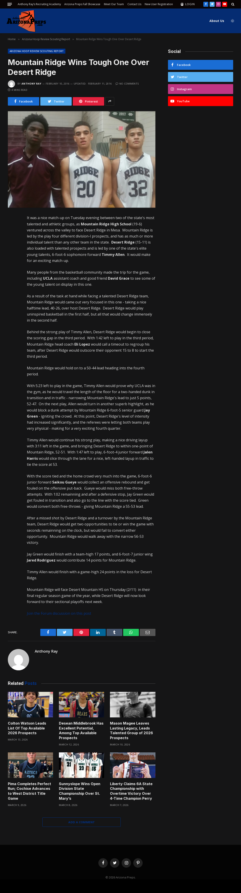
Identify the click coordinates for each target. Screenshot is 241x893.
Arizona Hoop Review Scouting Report (37, 51)
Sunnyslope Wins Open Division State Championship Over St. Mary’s (79, 791)
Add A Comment (81, 822)
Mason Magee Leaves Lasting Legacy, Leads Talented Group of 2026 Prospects (131, 730)
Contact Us (134, 4)
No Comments (127, 83)
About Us (216, 21)
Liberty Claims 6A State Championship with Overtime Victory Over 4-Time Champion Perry (131, 791)
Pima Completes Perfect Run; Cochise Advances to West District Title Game (29, 791)
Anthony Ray (31, 83)
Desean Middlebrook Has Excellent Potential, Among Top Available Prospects (81, 730)
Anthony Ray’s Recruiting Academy (39, 4)
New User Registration (159, 4)
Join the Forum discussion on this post (59, 613)
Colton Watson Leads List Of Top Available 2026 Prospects (27, 728)
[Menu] (9, 4)
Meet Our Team (114, 4)
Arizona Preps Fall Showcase (82, 4)
